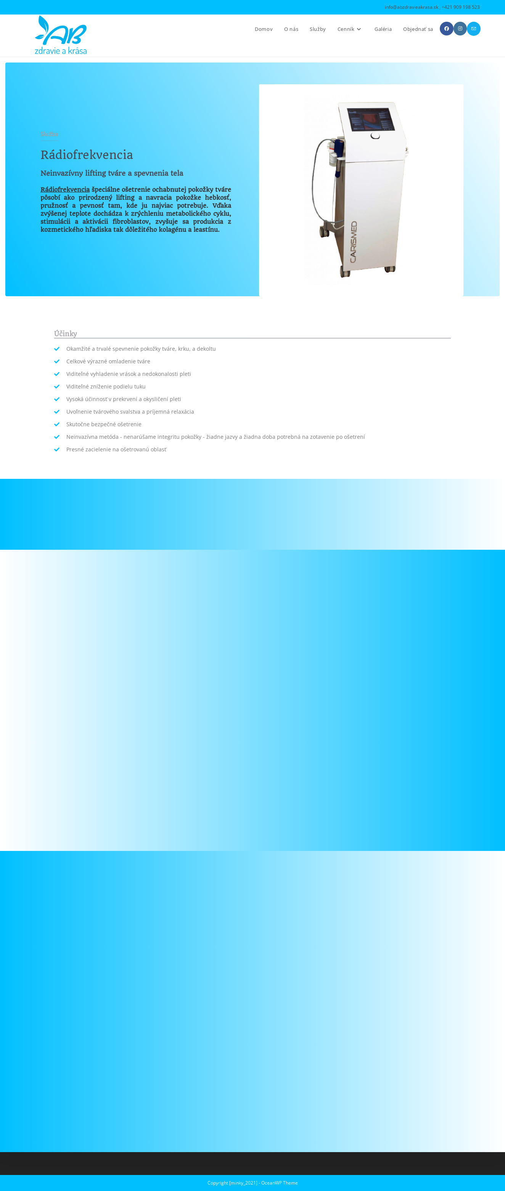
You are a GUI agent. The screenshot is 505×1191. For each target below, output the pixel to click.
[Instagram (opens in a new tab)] (460, 28)
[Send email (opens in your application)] (474, 29)
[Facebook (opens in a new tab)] (447, 28)
